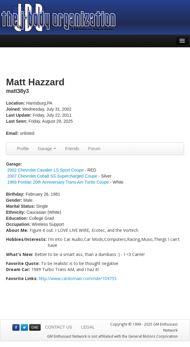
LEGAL (88, 327)
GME (35, 327)
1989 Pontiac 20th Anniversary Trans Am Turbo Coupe (58, 182)
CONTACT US (58, 327)
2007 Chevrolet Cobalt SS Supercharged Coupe (52, 176)
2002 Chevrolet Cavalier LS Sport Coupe (45, 170)
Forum (94, 148)
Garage (47, 148)
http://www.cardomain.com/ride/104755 (78, 278)
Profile (23, 148)
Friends (72, 148)
